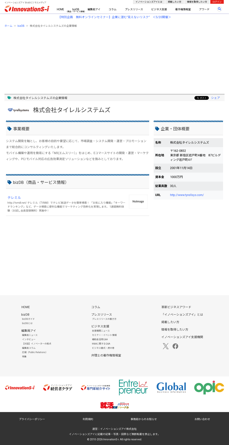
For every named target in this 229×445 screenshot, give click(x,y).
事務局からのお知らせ (144, 419)
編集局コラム (29, 348)
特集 (24, 356)
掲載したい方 (174, 2)
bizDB (75, 9)
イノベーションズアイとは (149, 2)
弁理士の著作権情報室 (106, 355)
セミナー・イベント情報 (104, 335)
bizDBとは (27, 323)
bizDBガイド (28, 319)
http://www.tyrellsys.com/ (187, 195)
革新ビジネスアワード (176, 307)
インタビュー (29, 339)
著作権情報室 (183, 9)
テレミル (14, 198)
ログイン (217, 2)
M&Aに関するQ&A (101, 343)
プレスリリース (134, 9)
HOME (60, 9)
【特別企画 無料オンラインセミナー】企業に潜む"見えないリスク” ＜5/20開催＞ (114, 17)
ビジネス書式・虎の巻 (103, 348)
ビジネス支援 (159, 9)
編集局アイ (93, 9)
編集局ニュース (30, 335)
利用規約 (88, 419)
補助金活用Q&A (100, 339)
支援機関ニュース (101, 330)
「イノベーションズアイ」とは (182, 314)
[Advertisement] (114, 58)
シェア (215, 98)
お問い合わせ (202, 419)
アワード (204, 9)
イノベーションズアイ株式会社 (118, 428)
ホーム (8, 25)
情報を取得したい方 (197, 2)
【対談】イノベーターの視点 (36, 343)
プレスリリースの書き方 (104, 319)
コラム (112, 9)
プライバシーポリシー (32, 419)
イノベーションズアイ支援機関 (182, 337)
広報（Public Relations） (35, 352)
